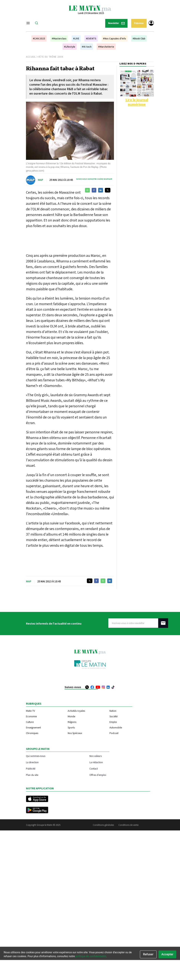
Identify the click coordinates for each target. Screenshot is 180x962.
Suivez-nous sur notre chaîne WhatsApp (94, 179)
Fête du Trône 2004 (50, 56)
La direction (32, 762)
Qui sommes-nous (35, 755)
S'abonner (139, 23)
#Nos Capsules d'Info (114, 38)
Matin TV (30, 710)
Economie (31, 716)
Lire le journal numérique (136, 102)
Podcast (113, 733)
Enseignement (33, 727)
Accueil (31, 56)
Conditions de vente (128, 825)
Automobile (115, 727)
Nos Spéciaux (75, 733)
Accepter (167, 954)
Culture (30, 722)
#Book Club (139, 38)
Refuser (148, 954)
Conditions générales (103, 825)
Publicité (30, 768)
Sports (71, 727)
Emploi (113, 722)
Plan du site (32, 774)
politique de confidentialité (91, 956)
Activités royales (76, 710)
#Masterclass (59, 38)
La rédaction (96, 762)
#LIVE (76, 38)
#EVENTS (91, 38)
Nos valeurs (95, 755)
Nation (112, 710)
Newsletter (116, 23)
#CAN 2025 (39, 38)
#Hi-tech (86, 46)
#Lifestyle (69, 46)
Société (113, 716)
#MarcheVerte (106, 46)
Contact (93, 768)
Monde (71, 716)
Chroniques (32, 733)
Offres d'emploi (97, 774)
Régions (72, 722)
